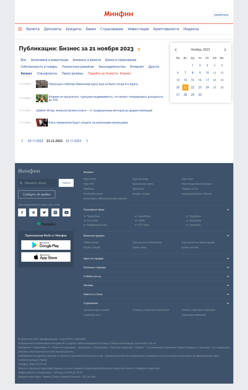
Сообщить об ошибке (36, 194)
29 (192, 94)
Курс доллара (140, 179)
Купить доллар (92, 247)
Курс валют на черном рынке (198, 242)
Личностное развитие (78, 67)
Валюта (33, 29)
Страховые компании (194, 315)
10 (207, 72)
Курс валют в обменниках (147, 242)
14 (185, 80)
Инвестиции (138, 29)
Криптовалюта (166, 29)
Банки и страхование (120, 60)
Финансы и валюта (87, 60)
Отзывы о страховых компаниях (151, 310)
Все (23, 60)
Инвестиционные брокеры (196, 183)
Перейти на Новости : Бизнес (109, 73)
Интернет (137, 67)
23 (200, 87)
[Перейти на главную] (124, 15)
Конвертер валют (93, 193)
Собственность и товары (39, 67)
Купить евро (139, 247)
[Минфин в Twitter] (44, 212)
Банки (91, 29)
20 (177, 87)
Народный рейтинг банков (196, 193)
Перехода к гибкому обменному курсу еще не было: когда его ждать (93, 84)
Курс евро (187, 179)
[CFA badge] (27, 329)
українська (221, 14)
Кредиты (73, 29)
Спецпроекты (47, 73)
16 (200, 80)
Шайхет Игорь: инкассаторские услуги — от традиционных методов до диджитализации (94, 110)
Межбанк (89, 188)
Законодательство (112, 67)
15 (192, 80)
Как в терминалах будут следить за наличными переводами (88, 122)
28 (185, 94)
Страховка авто (92, 315)
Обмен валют (91, 242)
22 (192, 87)
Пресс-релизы (72, 73)
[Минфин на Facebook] (22, 212)
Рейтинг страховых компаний (198, 310)
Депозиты (52, 29)
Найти (66, 182)
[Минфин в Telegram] (33, 212)
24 (207, 87)
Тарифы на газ (190, 188)
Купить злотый (190, 247)
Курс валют (90, 179)
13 (177, 80)
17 (207, 80)
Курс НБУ (89, 183)
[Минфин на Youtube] (66, 212)
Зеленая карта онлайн (96, 310)
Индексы (191, 29)
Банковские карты (143, 183)
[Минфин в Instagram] (55, 212)
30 (200, 94)
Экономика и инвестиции (49, 60)
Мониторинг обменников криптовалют (105, 198)
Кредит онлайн (141, 193)
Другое (153, 67)
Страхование (111, 29)
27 (177, 94)
